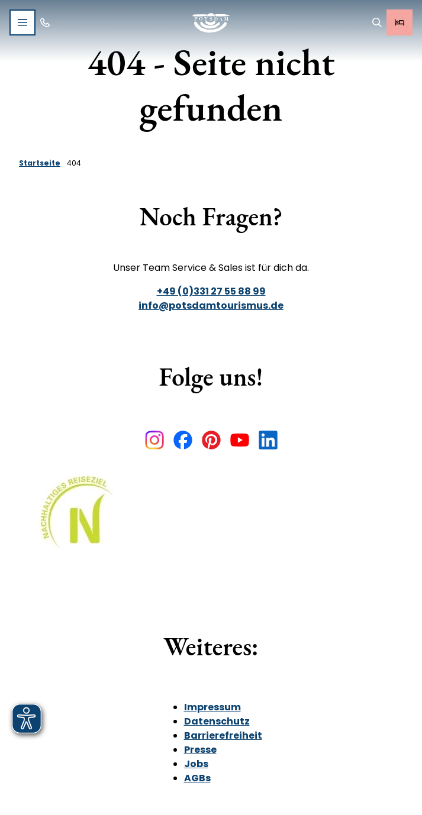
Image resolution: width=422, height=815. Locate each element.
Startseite (39, 163)
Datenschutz (217, 721)
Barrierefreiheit (223, 735)
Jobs (196, 764)
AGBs (197, 778)
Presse (200, 749)
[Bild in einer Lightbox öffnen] (81, 521)
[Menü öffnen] (22, 22)
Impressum (212, 707)
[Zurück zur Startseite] (211, 22)
